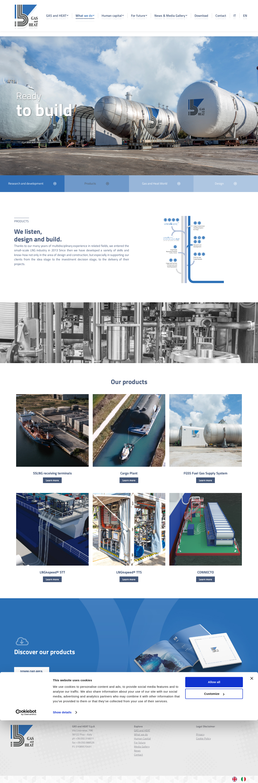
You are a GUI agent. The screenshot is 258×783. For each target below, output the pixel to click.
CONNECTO (205, 579)
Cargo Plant (128, 480)
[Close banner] (251, 741)
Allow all (214, 744)
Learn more (52, 487)
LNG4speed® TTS (129, 579)
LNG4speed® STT (52, 579)
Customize (214, 756)
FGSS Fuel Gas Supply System (205, 480)
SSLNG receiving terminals (52, 480)
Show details (62, 775)
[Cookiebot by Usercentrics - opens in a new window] (26, 775)
